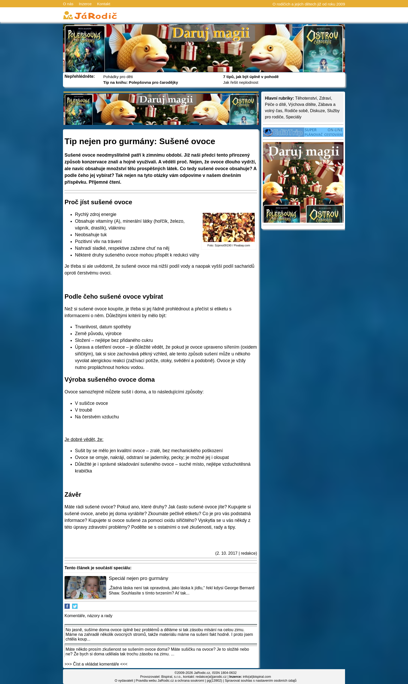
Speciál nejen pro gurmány (138, 578)
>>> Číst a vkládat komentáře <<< (96, 664)
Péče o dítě (275, 104)
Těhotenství (306, 98)
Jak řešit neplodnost (240, 82)
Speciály (293, 117)
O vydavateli (124, 680)
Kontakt (103, 4)
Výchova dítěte (302, 104)
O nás (68, 4)
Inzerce (85, 4)
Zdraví (325, 98)
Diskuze (317, 110)
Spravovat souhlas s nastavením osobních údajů (260, 680)
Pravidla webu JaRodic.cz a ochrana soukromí (170, 680)
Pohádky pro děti (118, 76)
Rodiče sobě (296, 110)
